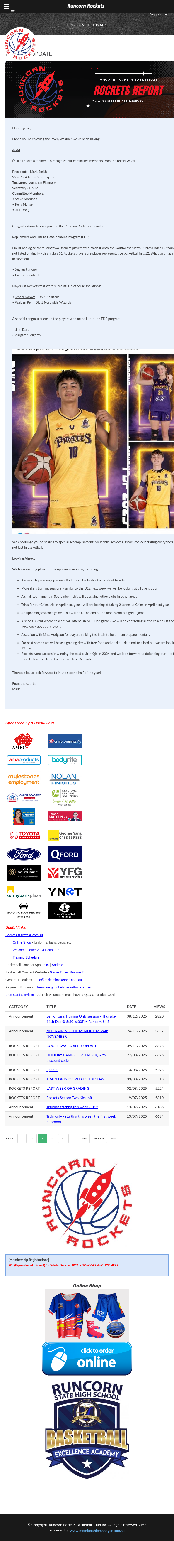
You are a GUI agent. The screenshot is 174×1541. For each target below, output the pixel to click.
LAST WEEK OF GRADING (67, 1088)
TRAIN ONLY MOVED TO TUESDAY (75, 1079)
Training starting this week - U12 (72, 1107)
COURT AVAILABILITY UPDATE (71, 1045)
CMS (142, 1524)
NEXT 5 (99, 1138)
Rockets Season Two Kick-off (69, 1097)
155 (84, 1138)
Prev (9, 1138)
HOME (72, 25)
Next (115, 1138)
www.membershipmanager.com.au (97, 1530)
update (52, 1069)
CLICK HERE (109, 1265)
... (73, 1138)
